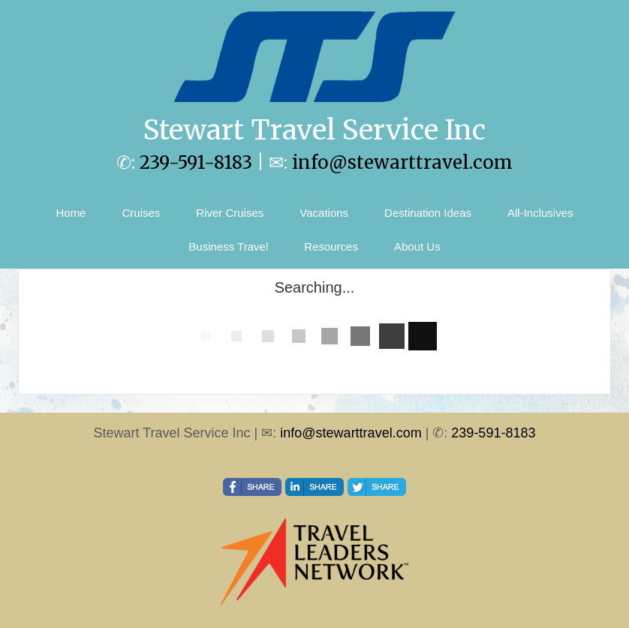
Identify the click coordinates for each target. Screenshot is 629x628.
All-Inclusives (540, 212)
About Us (417, 246)
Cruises (141, 212)
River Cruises (229, 212)
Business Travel (228, 246)
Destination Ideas (427, 212)
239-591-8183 (196, 162)
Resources (331, 246)
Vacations (323, 212)
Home (71, 212)
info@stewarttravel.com (402, 162)
